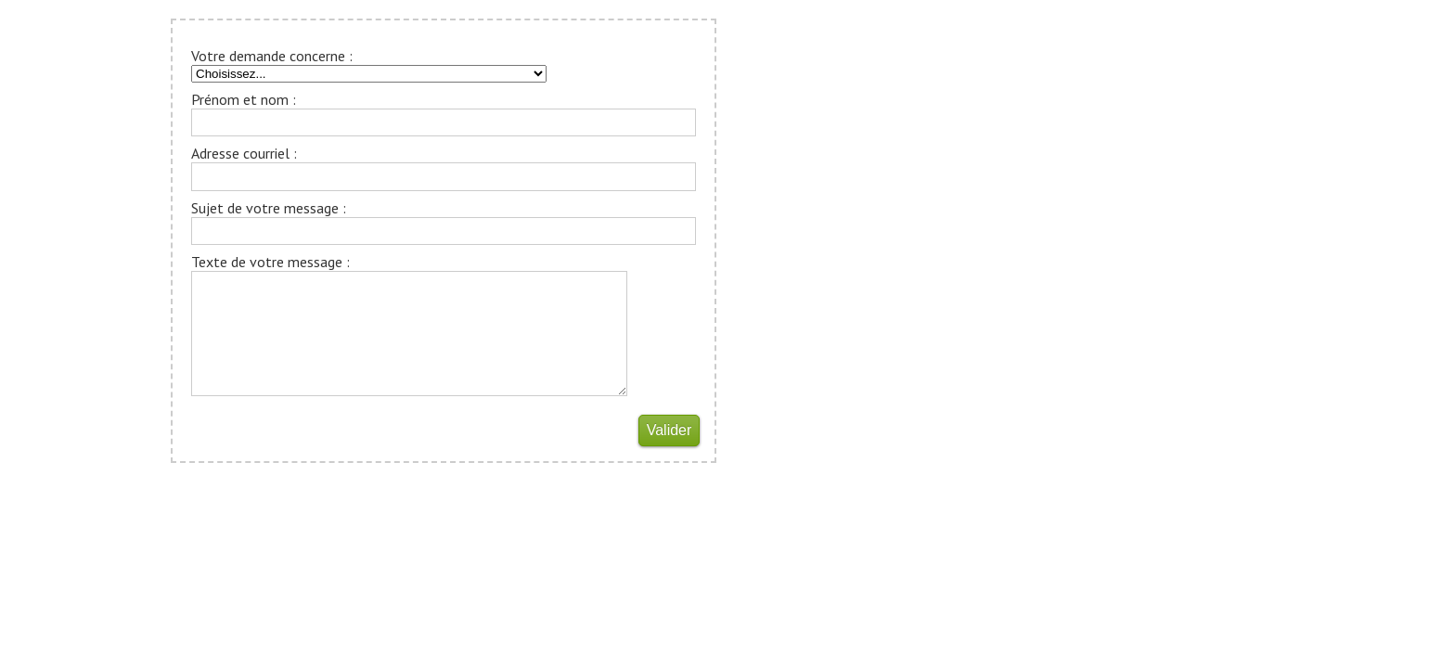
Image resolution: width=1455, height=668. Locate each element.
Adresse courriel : (244, 153)
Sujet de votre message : (268, 208)
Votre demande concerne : (272, 55)
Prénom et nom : (243, 99)
